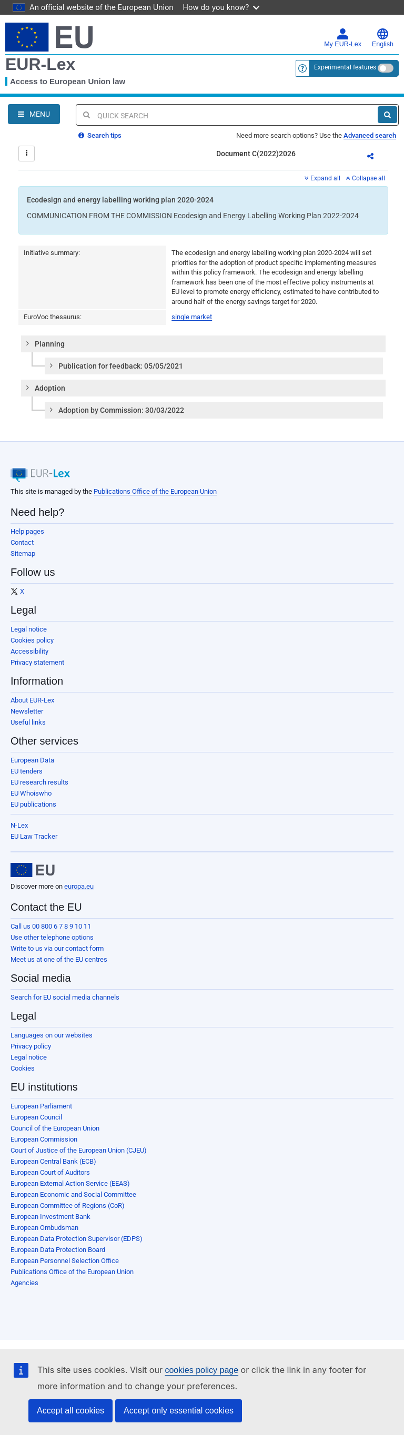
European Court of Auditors (50, 1172)
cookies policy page (201, 1370)
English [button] (382, 37)
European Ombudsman (44, 1228)
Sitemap (23, 553)
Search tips (100, 135)
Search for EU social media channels (65, 997)
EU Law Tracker (34, 836)
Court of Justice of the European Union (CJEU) (79, 1150)
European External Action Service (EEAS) (70, 1183)
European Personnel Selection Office (65, 1261)
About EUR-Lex (32, 700)
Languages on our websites (52, 1035)
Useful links (28, 722)
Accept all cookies (70, 1410)
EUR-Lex (40, 64)
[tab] (203, 344)
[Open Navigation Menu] (34, 114)
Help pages (27, 531)
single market (191, 317)
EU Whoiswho (31, 793)
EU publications (33, 804)
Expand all (322, 178)
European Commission (44, 1139)
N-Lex (19, 825)
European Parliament (41, 1106)
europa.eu (79, 886)
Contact (22, 542)
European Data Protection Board (58, 1250)
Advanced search (370, 135)
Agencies (24, 1283)
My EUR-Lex (342, 37)
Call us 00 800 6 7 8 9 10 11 (51, 926)
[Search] (387, 114)
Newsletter (27, 711)
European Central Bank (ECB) (53, 1161)
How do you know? (221, 7)
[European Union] (33, 870)
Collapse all (365, 178)
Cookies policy (32, 640)
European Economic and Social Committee (73, 1194)
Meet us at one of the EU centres (59, 959)
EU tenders (27, 771)
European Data (32, 760)
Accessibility (29, 651)
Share (376, 157)
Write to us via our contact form (57, 948)
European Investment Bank (50, 1216)
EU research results (39, 782)
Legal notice (29, 629)
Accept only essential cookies (179, 1410)
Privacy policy (31, 1046)
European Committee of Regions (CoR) (68, 1205)
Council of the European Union (55, 1128)
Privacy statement (37, 662)
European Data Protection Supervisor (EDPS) (77, 1239)
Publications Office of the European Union (155, 491)
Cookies (23, 1068)
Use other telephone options (52, 937)
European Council (36, 1117)
